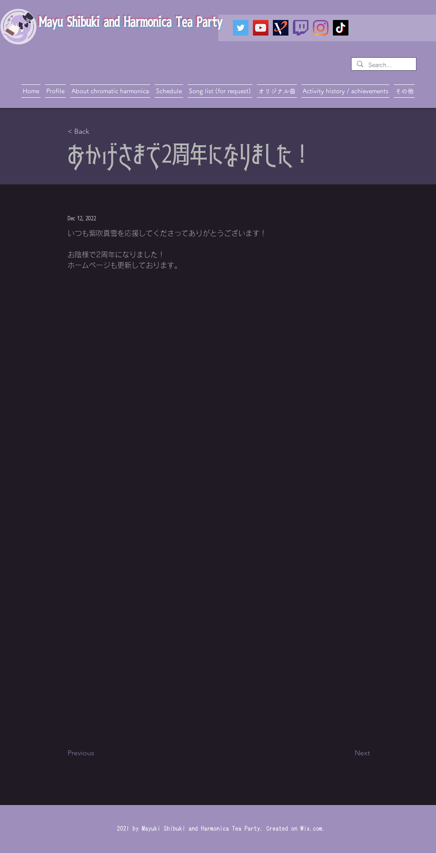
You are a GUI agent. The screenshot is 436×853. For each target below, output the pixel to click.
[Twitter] (240, 28)
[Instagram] (320, 28)
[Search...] (382, 65)
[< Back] (97, 131)
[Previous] (97, 753)
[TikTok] (340, 28)
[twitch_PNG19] (300, 28)
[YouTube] (260, 28)
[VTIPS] (280, 28)
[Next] (347, 753)
